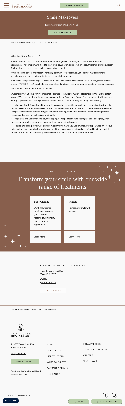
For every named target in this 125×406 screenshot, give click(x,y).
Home (50, 344)
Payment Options (57, 368)
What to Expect (56, 362)
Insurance (53, 374)
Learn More (39, 236)
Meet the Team (55, 356)
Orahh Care (90, 361)
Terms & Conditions (95, 349)
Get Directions (53, 290)
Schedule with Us (74, 5)
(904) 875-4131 (54, 42)
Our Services (55, 350)
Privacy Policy (92, 344)
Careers (88, 355)
